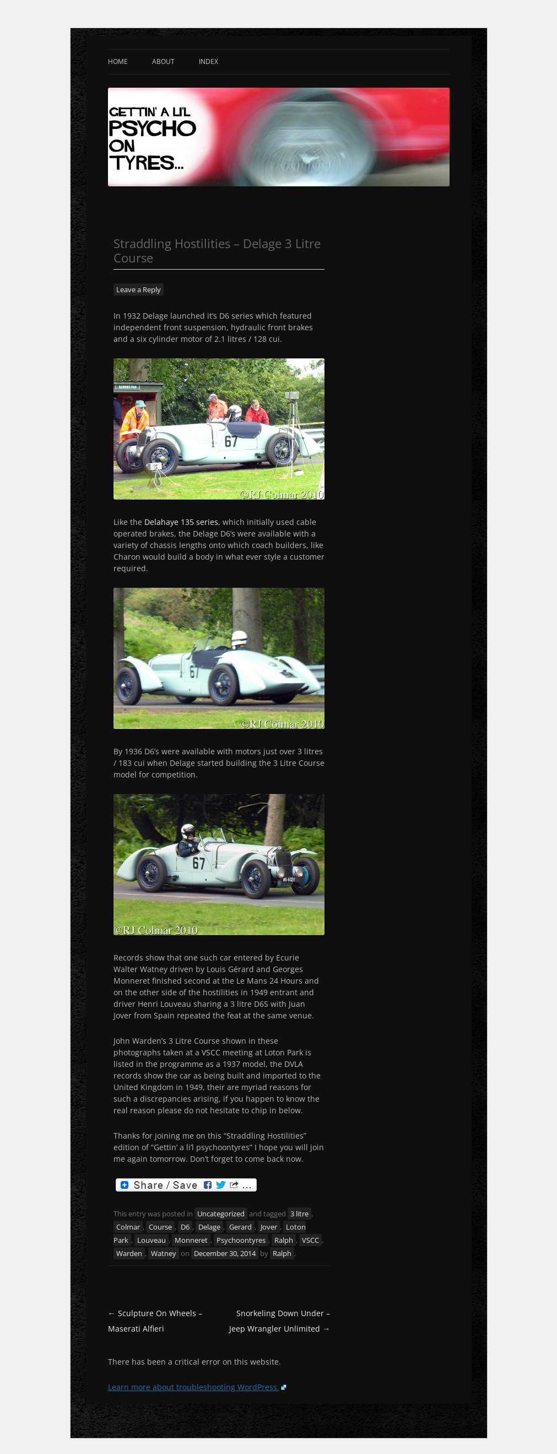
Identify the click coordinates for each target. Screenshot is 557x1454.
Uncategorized (221, 1214)
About (163, 61)
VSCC (310, 1240)
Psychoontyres (241, 1240)
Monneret (191, 1240)
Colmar (128, 1227)
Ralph (283, 1240)
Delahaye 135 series (181, 522)
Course (160, 1227)
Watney (163, 1253)
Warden (129, 1253)
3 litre (299, 1214)
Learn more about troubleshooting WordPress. (193, 1387)
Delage (209, 1227)
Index (208, 61)
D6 (185, 1227)
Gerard (240, 1227)
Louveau (151, 1240)
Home (118, 61)
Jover (269, 1227)
